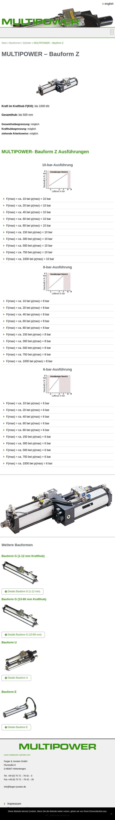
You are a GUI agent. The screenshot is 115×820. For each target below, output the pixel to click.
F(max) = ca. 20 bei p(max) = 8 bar (27, 307)
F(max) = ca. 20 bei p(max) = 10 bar (28, 205)
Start (4, 42)
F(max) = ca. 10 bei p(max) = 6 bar (27, 403)
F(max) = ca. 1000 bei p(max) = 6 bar (29, 463)
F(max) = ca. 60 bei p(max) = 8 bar (27, 321)
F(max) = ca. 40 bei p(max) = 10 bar (28, 212)
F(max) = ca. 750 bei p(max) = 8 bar (28, 354)
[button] (111, 31)
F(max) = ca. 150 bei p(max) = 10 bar (29, 232)
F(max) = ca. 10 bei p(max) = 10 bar (28, 198)
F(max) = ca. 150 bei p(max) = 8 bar (28, 334)
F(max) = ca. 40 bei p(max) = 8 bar (27, 314)
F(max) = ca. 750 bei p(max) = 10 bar (29, 252)
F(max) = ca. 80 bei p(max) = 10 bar (28, 225)
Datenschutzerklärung (59, 815)
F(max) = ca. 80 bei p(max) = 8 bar (27, 327)
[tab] (57, 199)
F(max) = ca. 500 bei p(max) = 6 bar (28, 450)
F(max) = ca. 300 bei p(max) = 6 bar (28, 443)
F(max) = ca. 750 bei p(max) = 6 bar (28, 456)
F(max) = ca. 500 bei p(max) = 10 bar (29, 245)
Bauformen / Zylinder (20, 42)
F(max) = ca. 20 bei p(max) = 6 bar (27, 410)
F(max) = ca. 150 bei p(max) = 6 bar (28, 436)
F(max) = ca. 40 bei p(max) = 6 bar (27, 416)
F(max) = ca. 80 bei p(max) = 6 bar (27, 430)
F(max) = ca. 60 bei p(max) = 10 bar (28, 218)
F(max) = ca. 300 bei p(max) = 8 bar (28, 341)
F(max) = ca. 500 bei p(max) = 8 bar (28, 347)
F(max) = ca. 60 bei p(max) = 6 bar (27, 423)
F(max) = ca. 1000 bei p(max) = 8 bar (29, 361)
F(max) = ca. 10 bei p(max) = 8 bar (27, 301)
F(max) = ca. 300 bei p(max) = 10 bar (29, 239)
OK (46, 815)
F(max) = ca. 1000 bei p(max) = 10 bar (30, 259)
